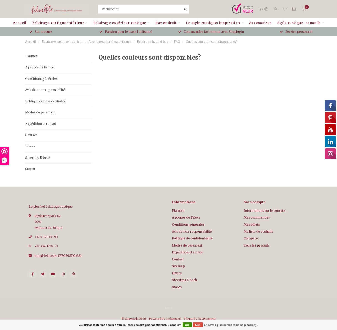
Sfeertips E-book (37, 158)
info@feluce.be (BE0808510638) (57, 256)
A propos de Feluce (39, 67)
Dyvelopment (206, 318)
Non (197, 325)
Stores (30, 169)
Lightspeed (173, 318)
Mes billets (252, 225)
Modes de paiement (40, 112)
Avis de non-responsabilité (45, 90)
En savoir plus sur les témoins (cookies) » (231, 325)
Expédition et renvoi (40, 124)
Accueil (19, 23)
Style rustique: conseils (299, 23)
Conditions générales (41, 79)
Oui (187, 325)
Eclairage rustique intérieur (58, 23)
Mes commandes (257, 217)
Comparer (251, 238)
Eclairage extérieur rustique (119, 23)
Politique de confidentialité (45, 101)
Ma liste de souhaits (258, 232)
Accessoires (260, 23)
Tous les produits (257, 245)
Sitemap (178, 266)
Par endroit (166, 23)
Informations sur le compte (264, 211)
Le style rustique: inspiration (213, 23)
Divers (30, 146)
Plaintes (31, 56)
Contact (31, 135)
